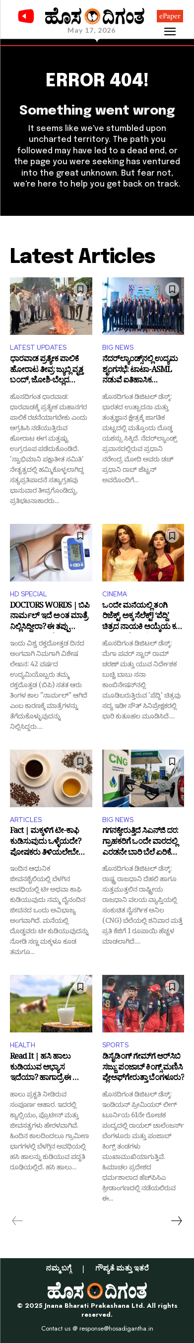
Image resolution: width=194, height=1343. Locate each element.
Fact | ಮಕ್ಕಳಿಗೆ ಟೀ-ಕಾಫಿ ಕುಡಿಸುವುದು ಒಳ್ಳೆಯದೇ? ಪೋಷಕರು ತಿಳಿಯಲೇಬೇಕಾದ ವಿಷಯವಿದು (50, 842)
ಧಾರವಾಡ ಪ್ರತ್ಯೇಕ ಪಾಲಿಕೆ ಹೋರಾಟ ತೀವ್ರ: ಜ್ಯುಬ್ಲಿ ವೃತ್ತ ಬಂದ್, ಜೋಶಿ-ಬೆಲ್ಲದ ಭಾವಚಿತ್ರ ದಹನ (46, 370)
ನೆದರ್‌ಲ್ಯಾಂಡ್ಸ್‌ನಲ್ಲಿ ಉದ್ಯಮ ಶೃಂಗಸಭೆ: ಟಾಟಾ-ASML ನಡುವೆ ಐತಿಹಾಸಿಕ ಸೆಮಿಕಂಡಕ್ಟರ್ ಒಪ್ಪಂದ (140, 370)
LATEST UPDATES (38, 347)
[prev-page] (17, 1221)
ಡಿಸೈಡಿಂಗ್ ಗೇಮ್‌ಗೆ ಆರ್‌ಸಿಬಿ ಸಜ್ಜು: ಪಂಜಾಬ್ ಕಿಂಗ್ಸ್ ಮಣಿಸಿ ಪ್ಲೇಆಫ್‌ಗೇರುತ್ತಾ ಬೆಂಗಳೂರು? (143, 1068)
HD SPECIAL (28, 594)
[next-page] (176, 1221)
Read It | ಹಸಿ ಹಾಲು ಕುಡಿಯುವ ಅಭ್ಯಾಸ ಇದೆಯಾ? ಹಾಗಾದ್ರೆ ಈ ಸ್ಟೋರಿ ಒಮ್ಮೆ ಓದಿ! (50, 1068)
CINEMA (114, 594)
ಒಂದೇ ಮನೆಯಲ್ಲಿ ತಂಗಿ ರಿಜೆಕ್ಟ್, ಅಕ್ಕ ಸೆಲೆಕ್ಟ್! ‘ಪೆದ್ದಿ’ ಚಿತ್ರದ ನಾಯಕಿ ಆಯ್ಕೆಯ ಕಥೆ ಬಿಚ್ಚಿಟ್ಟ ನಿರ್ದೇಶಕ (141, 617)
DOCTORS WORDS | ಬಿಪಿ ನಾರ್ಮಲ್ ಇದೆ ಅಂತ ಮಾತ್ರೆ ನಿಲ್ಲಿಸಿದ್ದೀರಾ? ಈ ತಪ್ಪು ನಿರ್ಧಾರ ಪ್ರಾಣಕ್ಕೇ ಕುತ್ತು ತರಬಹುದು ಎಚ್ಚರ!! (49, 617)
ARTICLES (26, 820)
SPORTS (115, 1045)
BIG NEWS (117, 347)
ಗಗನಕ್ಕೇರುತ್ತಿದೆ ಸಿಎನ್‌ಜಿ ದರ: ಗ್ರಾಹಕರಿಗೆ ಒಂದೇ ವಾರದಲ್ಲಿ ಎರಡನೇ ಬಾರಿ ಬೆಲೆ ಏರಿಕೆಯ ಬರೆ (141, 842)
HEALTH (22, 1045)
